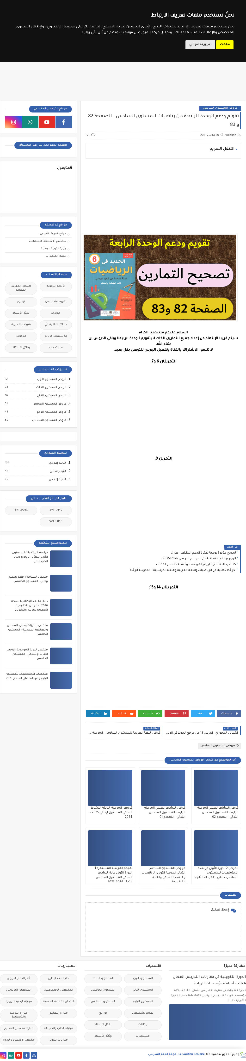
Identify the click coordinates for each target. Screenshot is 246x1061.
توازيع (21, 301)
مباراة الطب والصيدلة (58, 1028)
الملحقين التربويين (18, 990)
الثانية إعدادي (58, 479)
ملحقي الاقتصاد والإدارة (18, 1040)
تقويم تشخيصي (56, 301)
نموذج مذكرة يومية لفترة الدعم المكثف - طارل (203, 553)
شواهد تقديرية (21, 324)
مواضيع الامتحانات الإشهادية (47, 241)
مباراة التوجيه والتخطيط (19, 1015)
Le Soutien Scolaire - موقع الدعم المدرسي (176, 1054)
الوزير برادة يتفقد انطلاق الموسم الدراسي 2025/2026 (199, 559)
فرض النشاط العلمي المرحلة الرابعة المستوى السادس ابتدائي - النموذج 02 (217, 812)
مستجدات (56, 348)
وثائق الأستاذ (21, 348)
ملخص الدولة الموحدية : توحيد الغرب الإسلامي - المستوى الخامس (27, 654)
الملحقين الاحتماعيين (58, 990)
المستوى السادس (103, 1001)
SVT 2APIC (21, 510)
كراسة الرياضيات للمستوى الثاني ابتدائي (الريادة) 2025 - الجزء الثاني (30, 557)
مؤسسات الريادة (55, 336)
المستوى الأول (143, 978)
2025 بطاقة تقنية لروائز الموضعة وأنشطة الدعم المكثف (196, 564)
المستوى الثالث (103, 978)
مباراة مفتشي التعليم (18, 1028)
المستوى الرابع (143, 1001)
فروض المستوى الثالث (51, 388)
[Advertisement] (163, 196)
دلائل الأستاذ (21, 313)
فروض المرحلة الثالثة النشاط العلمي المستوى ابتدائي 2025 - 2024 (111, 812)
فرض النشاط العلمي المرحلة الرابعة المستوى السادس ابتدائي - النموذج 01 (164, 812)
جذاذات (55, 313)
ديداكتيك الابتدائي (56, 324)
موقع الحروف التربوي (53, 233)
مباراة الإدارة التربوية (19, 1001)
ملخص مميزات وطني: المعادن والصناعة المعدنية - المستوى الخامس (27, 630)
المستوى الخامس (103, 990)
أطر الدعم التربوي (18, 978)
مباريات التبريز (58, 1040)
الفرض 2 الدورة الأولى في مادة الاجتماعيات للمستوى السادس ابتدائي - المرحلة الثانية (216, 873)
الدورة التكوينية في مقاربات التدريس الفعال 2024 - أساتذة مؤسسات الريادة (209, 980)
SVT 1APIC (55, 510)
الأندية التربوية (55, 286)
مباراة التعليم (58, 1013)
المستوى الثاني (143, 990)
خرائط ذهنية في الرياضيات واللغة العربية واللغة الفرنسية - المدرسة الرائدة (182, 570)
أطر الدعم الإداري (58, 978)
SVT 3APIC (55, 521)
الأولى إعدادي (58, 471)
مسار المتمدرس (55, 256)
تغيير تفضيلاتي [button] (200, 44)
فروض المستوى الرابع (51, 412)
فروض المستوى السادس (220, 108)
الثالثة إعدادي (58, 463)
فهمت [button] (225, 44)
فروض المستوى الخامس (49, 404)
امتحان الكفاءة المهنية (21, 288)
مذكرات (21, 336)
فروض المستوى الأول (52, 379)
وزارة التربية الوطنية (53, 248)
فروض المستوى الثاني (52, 396)
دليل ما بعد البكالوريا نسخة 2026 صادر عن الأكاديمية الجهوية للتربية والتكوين (29, 606)
